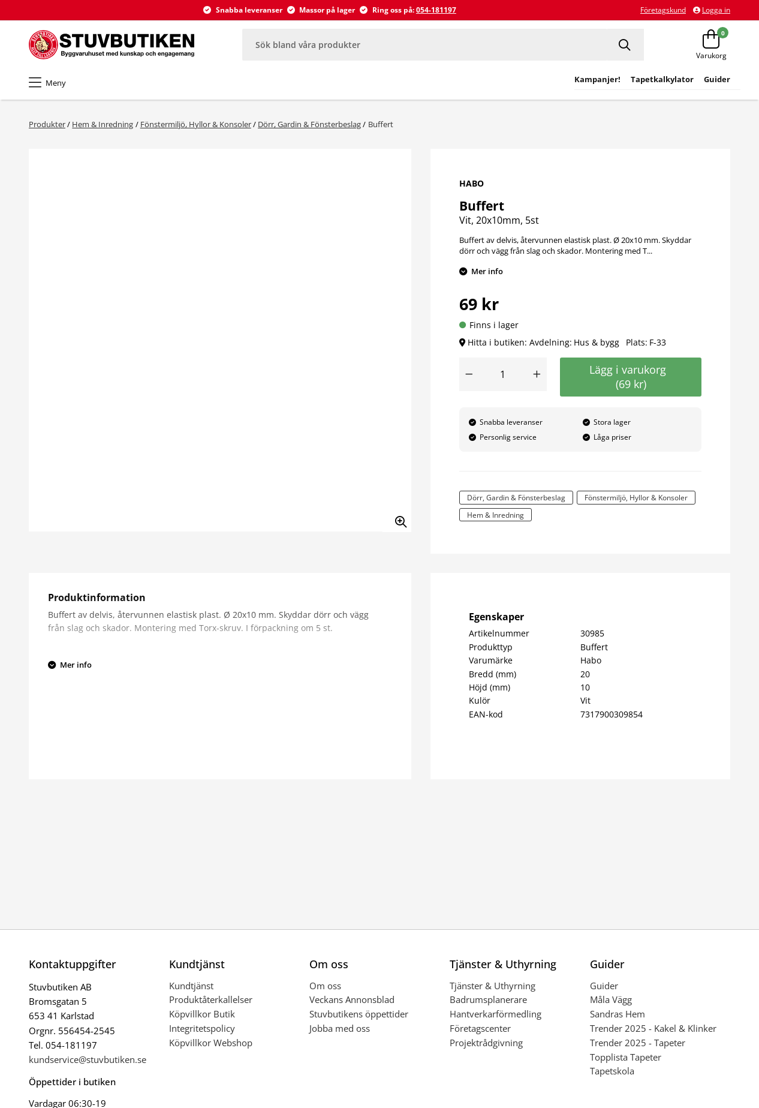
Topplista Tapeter (625, 1057)
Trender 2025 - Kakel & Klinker (653, 1028)
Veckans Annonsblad (351, 999)
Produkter (47, 124)
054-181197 (436, 10)
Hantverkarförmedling (495, 1014)
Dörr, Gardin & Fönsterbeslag (309, 124)
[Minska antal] (468, 374)
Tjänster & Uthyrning (492, 986)
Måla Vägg (611, 999)
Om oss (325, 986)
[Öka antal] (537, 374)
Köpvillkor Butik (202, 1014)
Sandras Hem (617, 1014)
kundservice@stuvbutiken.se (87, 1059)
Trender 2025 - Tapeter (637, 1043)
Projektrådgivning (486, 1043)
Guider (604, 986)
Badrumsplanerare (488, 999)
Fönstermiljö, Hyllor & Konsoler (195, 124)
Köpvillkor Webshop (210, 1043)
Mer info (487, 271)
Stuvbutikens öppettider (358, 1014)
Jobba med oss (339, 1028)
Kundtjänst (191, 986)
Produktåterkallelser (210, 999)
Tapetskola (612, 1071)
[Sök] (625, 45)
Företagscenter (480, 1028)
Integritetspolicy (202, 1028)
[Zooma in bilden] (396, 517)
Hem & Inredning (102, 124)
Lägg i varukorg (630, 376)
